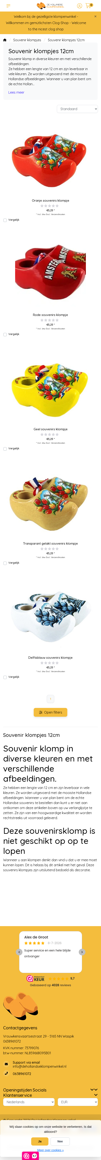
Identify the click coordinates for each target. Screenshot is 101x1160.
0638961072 (12, 1041)
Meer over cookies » (50, 1150)
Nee (60, 1141)
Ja (40, 1141)
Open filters (50, 712)
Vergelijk (13, 219)
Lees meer (16, 92)
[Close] (95, 16)
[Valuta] (78, 1102)
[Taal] (29, 1102)
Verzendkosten (58, 214)
